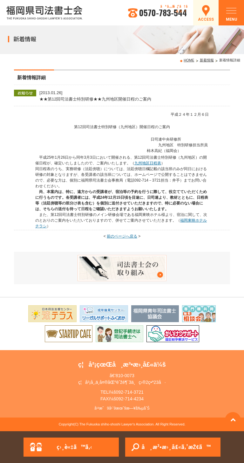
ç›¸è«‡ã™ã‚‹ (74, 447)
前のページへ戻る (122, 236)
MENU (231, 16)
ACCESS (206, 19)
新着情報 (207, 60)
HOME (189, 60)
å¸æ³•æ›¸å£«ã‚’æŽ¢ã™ (176, 447)
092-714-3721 (130, 392)
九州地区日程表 (147, 163)
